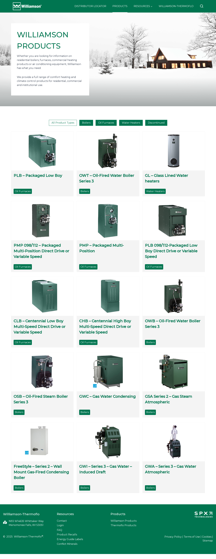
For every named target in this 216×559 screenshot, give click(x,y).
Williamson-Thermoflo (176, 6)
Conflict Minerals (67, 543)
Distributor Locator (90, 6)
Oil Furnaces (106, 122)
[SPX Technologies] (203, 515)
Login (60, 525)
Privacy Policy (173, 536)
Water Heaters (131, 122)
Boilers (86, 122)
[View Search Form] (201, 6)
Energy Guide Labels (70, 539)
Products (119, 6)
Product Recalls (67, 534)
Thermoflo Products (123, 525)
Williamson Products (124, 520)
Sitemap (208, 540)
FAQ (59, 530)
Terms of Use (192, 536)
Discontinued (156, 122)
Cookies (206, 536)
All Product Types (63, 122)
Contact (62, 520)
